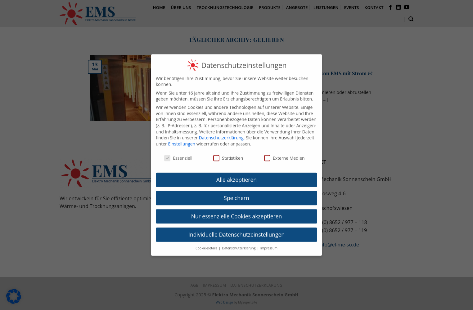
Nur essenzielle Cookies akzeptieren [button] (236, 212)
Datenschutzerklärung (221, 133)
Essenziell (178, 154)
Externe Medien (284, 154)
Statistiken (228, 154)
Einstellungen (181, 140)
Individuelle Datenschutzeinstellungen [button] (236, 230)
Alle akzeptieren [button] (236, 175)
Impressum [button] (268, 244)
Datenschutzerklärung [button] (239, 244)
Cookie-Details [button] (207, 244)
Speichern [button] (236, 193)
